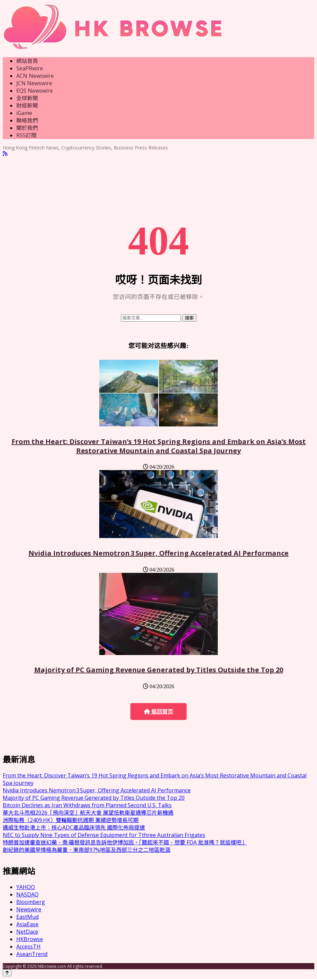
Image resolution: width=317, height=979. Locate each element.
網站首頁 (27, 61)
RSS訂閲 (26, 135)
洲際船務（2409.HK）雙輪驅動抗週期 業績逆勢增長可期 (71, 820)
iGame (24, 113)
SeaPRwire (29, 68)
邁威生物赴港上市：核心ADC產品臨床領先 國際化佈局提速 (74, 827)
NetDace (27, 931)
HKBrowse (29, 939)
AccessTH (28, 946)
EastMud (27, 916)
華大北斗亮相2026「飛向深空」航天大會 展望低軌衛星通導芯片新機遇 (88, 812)
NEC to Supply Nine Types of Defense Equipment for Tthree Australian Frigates (104, 835)
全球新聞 (27, 98)
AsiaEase (27, 924)
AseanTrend (31, 954)
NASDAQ (27, 894)
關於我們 (27, 128)
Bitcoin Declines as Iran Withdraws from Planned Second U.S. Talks (87, 805)
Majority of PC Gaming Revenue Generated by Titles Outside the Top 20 (158, 669)
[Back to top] (7, 972)
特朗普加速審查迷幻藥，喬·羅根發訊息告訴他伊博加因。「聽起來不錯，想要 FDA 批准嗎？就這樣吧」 (125, 842)
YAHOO (25, 887)
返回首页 (158, 712)
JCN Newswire (34, 83)
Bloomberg (30, 902)
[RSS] (5, 154)
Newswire (28, 909)
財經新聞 (27, 105)
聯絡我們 (27, 120)
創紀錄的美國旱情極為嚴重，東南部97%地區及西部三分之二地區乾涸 (86, 850)
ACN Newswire (35, 75)
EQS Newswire (34, 90)
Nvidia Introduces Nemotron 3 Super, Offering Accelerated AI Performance (158, 553)
